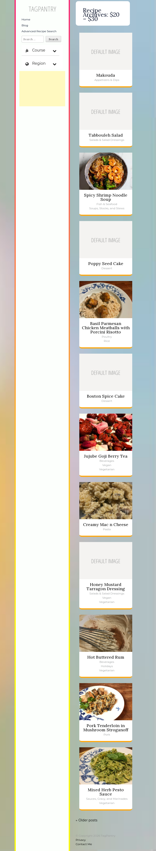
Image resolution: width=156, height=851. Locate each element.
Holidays (107, 666)
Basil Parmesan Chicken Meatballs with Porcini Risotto (106, 328)
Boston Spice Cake (106, 396)
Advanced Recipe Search (39, 31)
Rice (107, 341)
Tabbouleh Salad (106, 135)
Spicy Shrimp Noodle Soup (105, 197)
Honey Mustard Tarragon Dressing (106, 586)
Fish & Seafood (106, 204)
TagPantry (42, 9)
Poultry (107, 336)
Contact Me (84, 844)
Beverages (107, 461)
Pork (107, 734)
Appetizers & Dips (106, 80)
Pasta (107, 529)
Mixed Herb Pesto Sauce (106, 792)
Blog (25, 25)
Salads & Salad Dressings (106, 140)
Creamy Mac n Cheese (105, 524)
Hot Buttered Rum (105, 657)
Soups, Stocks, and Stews (106, 208)
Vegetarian (106, 469)
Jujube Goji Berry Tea (106, 456)
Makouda (105, 75)
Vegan (106, 465)
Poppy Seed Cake (105, 263)
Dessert (106, 268)
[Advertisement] (42, 88)
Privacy (81, 840)
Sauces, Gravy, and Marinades (107, 798)
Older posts (86, 820)
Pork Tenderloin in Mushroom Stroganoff (105, 727)
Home (26, 19)
